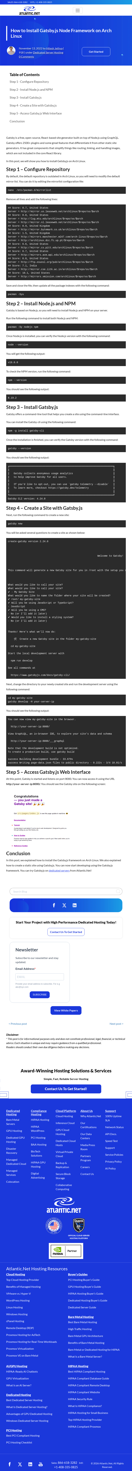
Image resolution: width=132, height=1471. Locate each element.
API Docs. (111, 1134)
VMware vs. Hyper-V (18, 1293)
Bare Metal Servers (12, 1121)
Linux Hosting (14, 1307)
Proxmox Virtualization (20, 1348)
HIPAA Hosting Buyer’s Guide (85, 1293)
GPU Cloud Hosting (62, 1132)
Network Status (114, 1127)
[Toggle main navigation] (77, 10)
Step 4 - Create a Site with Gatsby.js (33, 105)
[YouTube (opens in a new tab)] (40, 1464)
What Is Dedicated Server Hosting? (26, 1407)
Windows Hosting (17, 1314)
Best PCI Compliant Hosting (23, 1435)
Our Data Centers (86, 1136)
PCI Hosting (38, 1137)
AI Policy (110, 1168)
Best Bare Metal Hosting (82, 1322)
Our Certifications (88, 1125)
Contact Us (87, 1173)
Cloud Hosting (64, 1116)
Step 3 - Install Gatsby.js (26, 97)
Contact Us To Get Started (66, 932)
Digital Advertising (38, 1175)
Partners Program (85, 1158)
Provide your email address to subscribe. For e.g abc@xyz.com (37, 985)
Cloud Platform (66, 1111)
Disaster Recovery (11, 1150)
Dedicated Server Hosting (48, 52)
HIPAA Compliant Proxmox (84, 1426)
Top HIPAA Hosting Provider (85, 1419)
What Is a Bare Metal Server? (85, 1356)
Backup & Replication (62, 1165)
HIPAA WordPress (37, 1128)
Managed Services (11, 1172)
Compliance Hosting (39, 1112)
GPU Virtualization (17, 1378)
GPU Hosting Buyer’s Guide (84, 1286)
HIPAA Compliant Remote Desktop (89, 1385)
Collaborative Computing (64, 1187)
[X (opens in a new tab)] (19, 1464)
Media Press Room (87, 1147)
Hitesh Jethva (54, 48)
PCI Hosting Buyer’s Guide (84, 1279)
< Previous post (18, 1023)
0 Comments (26, 56)
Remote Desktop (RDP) (20, 1328)
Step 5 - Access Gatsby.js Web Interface (36, 113)
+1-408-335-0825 (66, 1467)
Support (110, 1111)
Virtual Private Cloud (64, 1154)
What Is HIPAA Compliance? (85, 1405)
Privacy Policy (113, 1161)
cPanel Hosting (15, 1321)
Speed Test (111, 1140)
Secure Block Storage (63, 1176)
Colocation (12, 1181)
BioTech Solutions (36, 1153)
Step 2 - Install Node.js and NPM (31, 89)
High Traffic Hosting (80, 1329)
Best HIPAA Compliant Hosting (86, 1371)
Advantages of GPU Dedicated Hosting (29, 1413)
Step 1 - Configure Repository (29, 81)
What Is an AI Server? (18, 1385)
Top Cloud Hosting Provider (22, 1279)
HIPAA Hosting (40, 1119)
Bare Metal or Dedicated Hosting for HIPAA (94, 1349)
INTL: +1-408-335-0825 (41, 2)
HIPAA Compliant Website (84, 1392)
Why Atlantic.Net (90, 1116)
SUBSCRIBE (40, 994)
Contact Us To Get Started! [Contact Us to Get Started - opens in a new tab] (66, 1089)
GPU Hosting (14, 1130)
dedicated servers (59, 870)
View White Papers (66, 1010)
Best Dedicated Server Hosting (24, 1400)
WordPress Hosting (18, 1300)
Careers (85, 1167)
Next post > (116, 1023)
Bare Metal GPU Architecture (85, 1335)
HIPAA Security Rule (80, 1399)
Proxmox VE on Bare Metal (22, 1355)
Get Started (96, 51)
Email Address (25, 968)
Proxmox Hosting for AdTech (23, 1334)
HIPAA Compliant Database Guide (88, 1378)
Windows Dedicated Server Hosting (27, 1420)
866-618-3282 (67, 1462)
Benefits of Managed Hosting (23, 1286)
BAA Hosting (38, 1144)
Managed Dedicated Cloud (16, 1161)
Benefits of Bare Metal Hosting (86, 1342)
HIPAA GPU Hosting (38, 1164)
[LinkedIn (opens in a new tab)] (30, 1464)
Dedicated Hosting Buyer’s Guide (87, 1300)
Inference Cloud (65, 1123)
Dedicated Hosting (13, 1112)
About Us (86, 1111)
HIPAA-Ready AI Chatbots (22, 1371)
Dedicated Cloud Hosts (66, 1143)
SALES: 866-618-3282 (18, 2)
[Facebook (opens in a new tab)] (9, 1464)
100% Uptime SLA (113, 1118)
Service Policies (114, 1154)
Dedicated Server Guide (82, 1307)
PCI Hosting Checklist (19, 1442)
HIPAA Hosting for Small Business (88, 1412)
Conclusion (17, 121)
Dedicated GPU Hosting (15, 1139)
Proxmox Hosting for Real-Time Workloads (31, 1341)
